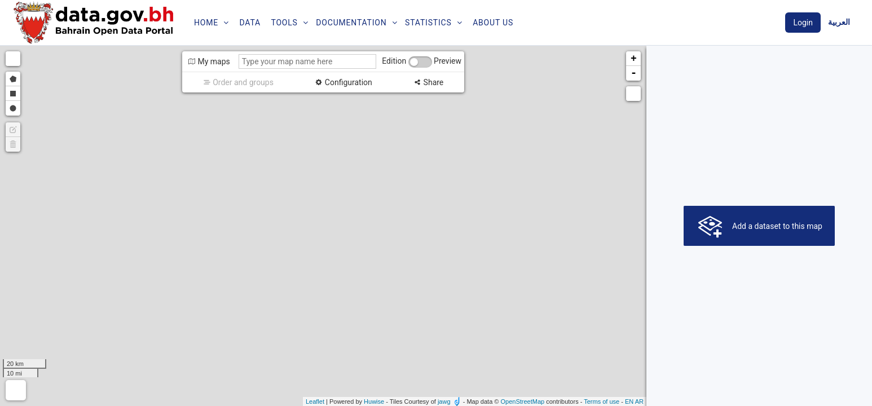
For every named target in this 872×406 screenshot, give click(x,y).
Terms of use (601, 401)
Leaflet (315, 401)
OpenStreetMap (522, 401)
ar (639, 401)
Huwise (374, 401)
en (629, 401)
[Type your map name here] (307, 61)
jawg (444, 401)
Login (803, 22)
